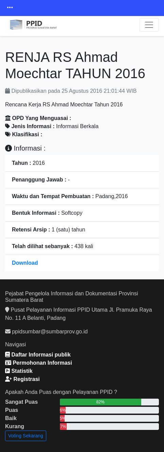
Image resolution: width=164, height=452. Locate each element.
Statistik (19, 371)
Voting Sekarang (25, 435)
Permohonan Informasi (38, 363)
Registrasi (22, 379)
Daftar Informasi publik (38, 355)
